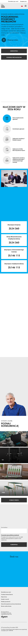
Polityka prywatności (5, 601)
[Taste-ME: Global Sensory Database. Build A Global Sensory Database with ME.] (14, 472)
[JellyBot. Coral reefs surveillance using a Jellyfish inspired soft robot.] (14, 439)
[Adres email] (14, 531)
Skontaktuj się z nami (13, 1)
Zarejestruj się (23, 1)
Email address (4, 527)
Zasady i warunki (5, 599)
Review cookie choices (6, 606)
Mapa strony (4, 597)
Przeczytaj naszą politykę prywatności (10, 535)
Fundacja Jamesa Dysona (7, 594)
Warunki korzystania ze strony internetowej (11, 604)
